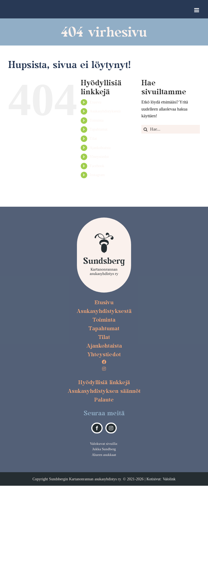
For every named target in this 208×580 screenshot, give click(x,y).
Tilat (93, 138)
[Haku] (145, 129)
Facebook (97, 166)
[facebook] (97, 428)
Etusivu (95, 102)
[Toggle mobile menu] (197, 10)
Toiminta (96, 120)
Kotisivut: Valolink (161, 479)
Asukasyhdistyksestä (105, 111)
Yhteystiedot (99, 156)
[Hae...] (170, 129)
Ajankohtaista (100, 147)
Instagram (97, 175)
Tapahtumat (99, 129)
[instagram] (111, 428)
